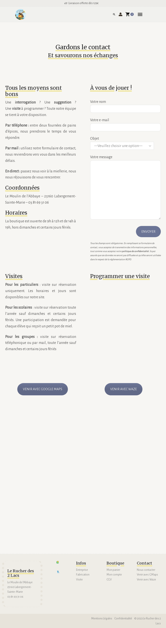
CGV (109, 579)
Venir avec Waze (146, 579)
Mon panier (113, 569)
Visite (79, 579)
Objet (125, 143)
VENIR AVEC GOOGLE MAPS (42, 389)
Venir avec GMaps (147, 574)
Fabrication (82, 574)
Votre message (125, 187)
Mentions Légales (101, 618)
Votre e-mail (125, 123)
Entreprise (82, 569)
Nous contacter (146, 569)
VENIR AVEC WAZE (123, 389)
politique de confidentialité (135, 251)
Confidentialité (123, 618)
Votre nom (125, 105)
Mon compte (114, 574)
